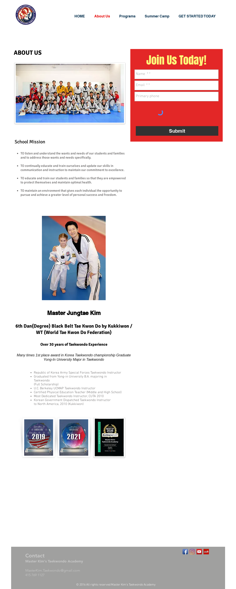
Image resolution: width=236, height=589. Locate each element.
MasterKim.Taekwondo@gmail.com (52, 570)
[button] (130, 16)
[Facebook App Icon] (185, 551)
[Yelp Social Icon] (206, 551)
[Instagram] (192, 551)
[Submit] (177, 131)
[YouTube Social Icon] (199, 551)
